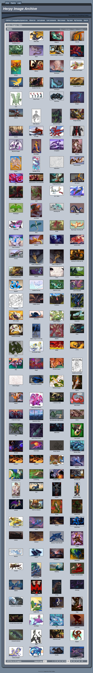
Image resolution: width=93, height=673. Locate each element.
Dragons (14, 25)
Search (86, 20)
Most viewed (61, 20)
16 (74, 661)
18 (79, 661)
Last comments (51, 20)
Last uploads (41, 20)
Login (19, 3)
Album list (32, 20)
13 (65, 661)
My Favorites (78, 20)
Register (13, 3)
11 (60, 661)
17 (76, 661)
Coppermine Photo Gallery (49, 671)
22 (82, 661)
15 (71, 661)
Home (7, 3)
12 (62, 661)
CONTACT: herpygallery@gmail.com (17, 20)
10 (57, 661)
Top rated (70, 20)
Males (20, 25)
